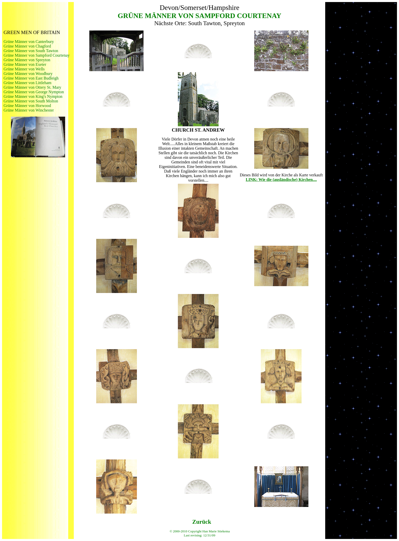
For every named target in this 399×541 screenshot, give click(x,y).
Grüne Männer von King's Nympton (33, 96)
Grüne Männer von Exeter (25, 64)
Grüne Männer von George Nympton (34, 92)
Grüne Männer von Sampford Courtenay (37, 55)
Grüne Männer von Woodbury (28, 73)
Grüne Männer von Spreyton (27, 60)
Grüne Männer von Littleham (27, 83)
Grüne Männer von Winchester (29, 110)
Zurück (201, 521)
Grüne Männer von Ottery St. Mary (32, 87)
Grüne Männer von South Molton (31, 101)
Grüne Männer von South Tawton (31, 51)
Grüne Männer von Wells (24, 69)
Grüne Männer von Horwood (27, 105)
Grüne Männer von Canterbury (29, 41)
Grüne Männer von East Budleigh (31, 78)
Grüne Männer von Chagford (27, 46)
